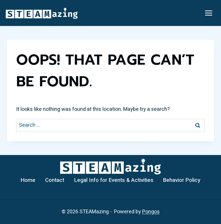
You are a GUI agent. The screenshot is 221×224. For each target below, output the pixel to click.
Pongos (151, 212)
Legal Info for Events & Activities (113, 180)
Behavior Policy (181, 180)
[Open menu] (208, 13)
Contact (54, 180)
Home (28, 180)
